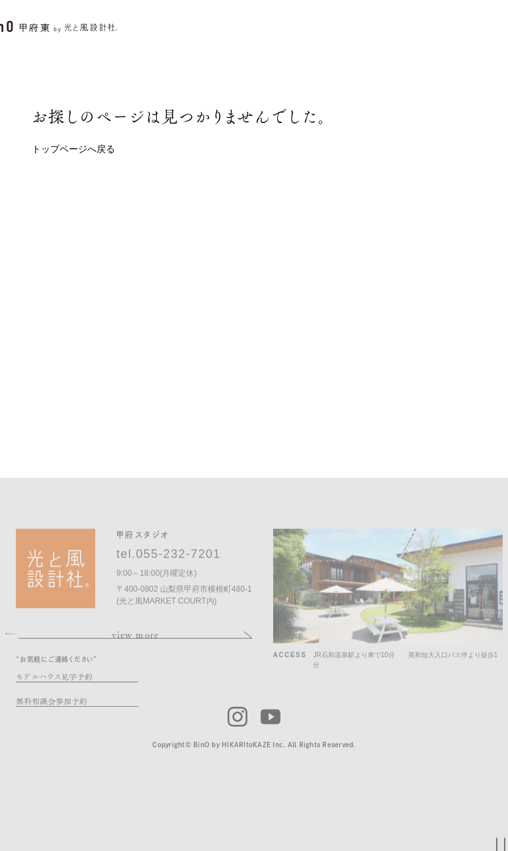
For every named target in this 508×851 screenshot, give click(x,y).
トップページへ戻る (73, 149)
